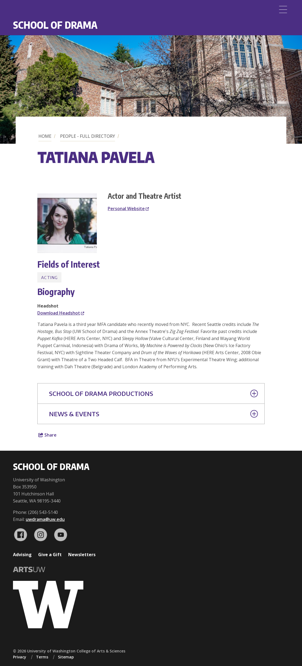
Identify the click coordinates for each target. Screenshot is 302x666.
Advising (22, 555)
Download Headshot (60, 313)
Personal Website (128, 209)
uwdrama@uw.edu (45, 519)
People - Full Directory (87, 136)
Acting (49, 277)
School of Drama (55, 25)
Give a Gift (50, 555)
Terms (42, 656)
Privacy (19, 656)
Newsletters (82, 555)
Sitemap (66, 656)
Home (44, 136)
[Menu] (283, 9)
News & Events (153, 414)
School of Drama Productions (153, 393)
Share (47, 435)
